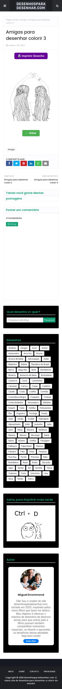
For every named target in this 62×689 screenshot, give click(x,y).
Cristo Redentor (15, 402)
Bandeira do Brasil (40, 364)
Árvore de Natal (15, 358)
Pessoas (42, 451)
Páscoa (39, 446)
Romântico (13, 462)
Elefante (47, 402)
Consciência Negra (17, 397)
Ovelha (32, 440)
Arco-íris (28, 353)
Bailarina (12, 364)
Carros (24, 386)
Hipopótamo (14, 424)
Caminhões (37, 380)
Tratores (12, 473)
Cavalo (11, 391)
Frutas (44, 413)
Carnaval (12, 386)
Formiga (33, 413)
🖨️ (31, 56)
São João (46, 462)
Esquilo (11, 408)
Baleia (24, 364)
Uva (46, 473)
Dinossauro (33, 402)
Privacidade (49, 671)
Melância (43, 429)
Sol (29, 467)
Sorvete (38, 467)
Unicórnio (35, 473)
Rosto (35, 462)
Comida (44, 391)
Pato (23, 451)
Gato (10, 418)
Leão (49, 424)
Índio (27, 424)
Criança (47, 397)
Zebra (31, 478)
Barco (11, 369)
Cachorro (12, 380)
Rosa (25, 462)
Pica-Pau (12, 457)
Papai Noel (26, 446)
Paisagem (45, 440)
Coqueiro (34, 397)
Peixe (31, 451)
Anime (45, 348)
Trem (23, 473)
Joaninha (38, 424)
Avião (46, 358)
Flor (10, 413)
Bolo (34, 369)
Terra (49, 467)
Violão (20, 478)
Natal (46, 435)
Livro (10, 429)
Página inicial (12, 19)
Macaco (30, 429)
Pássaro (12, 451)
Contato (34, 671)
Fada (22, 408)
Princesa (35, 457)
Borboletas (46, 375)
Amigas (23, 19)
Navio (11, 440)
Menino (23, 435)
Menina (11, 435)
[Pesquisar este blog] (25, 319)
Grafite (31, 418)
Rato (45, 457)
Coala (22, 391)
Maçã (20, 429)
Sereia (20, 467)
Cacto (24, 380)
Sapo (10, 467)
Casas (35, 386)
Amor (34, 348)
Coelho (32, 391)
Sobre (22, 671)
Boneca (12, 375)
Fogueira (21, 413)
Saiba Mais (31, 641)
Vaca (10, 478)
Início (11, 671)
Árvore (39, 353)
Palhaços (12, 446)
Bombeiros (46, 369)
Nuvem (21, 440)
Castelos (46, 386)
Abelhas (12, 348)
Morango (35, 435)
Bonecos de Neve (28, 375)
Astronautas (33, 358)
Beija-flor (23, 369)
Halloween (44, 418)
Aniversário (13, 353)
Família (32, 408)
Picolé (23, 457)
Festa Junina (45, 408)
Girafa (20, 418)
